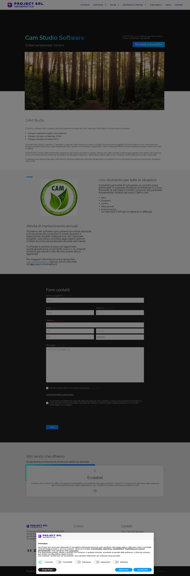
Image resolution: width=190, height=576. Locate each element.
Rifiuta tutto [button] (124, 570)
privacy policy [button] (121, 547)
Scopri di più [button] (47, 570)
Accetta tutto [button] (142, 570)
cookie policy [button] (73, 551)
